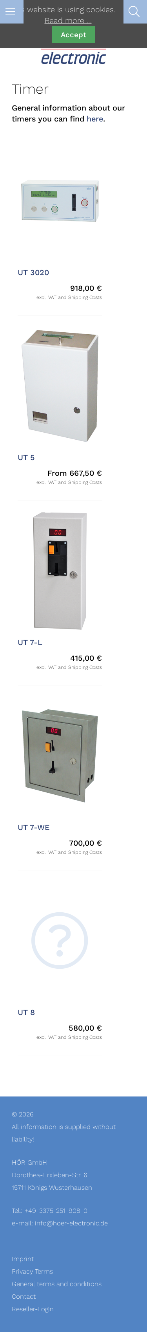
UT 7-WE (34, 827)
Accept (73, 35)
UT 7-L (30, 642)
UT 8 (26, 1012)
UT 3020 (33, 272)
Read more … (68, 20)
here (95, 119)
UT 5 (26, 457)
